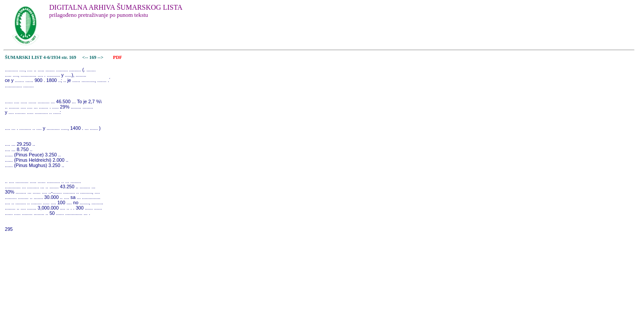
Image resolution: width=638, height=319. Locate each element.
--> (101, 57)
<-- (85, 57)
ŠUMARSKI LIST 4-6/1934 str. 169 (40, 57)
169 (93, 57)
